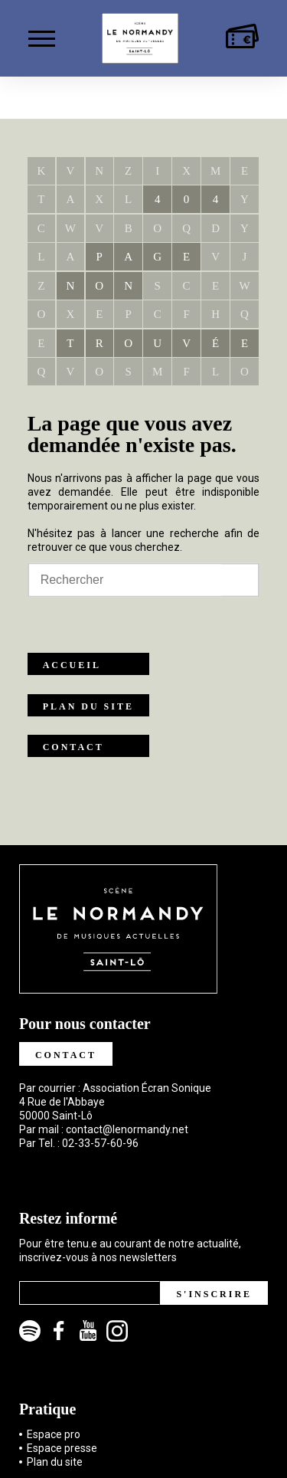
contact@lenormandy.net (127, 1129)
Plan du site (88, 706)
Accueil (72, 665)
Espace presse (62, 1448)
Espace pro (53, 1434)
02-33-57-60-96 (100, 1143)
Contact (73, 747)
